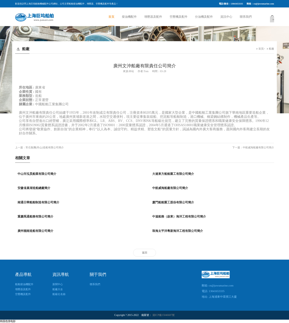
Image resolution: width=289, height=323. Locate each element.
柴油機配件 (129, 16)
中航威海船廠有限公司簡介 (258, 147)
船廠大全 (57, 289)
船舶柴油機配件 (24, 284)
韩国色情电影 (8, 321)
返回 (144, 252)
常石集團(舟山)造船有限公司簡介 (45, 147)
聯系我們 (246, 16)
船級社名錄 (58, 294)
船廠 (271, 48)
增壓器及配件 (153, 16)
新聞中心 (57, 284)
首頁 (111, 16)
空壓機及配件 (179, 16)
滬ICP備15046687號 (163, 315)
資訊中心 (226, 16)
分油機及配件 (204, 16)
